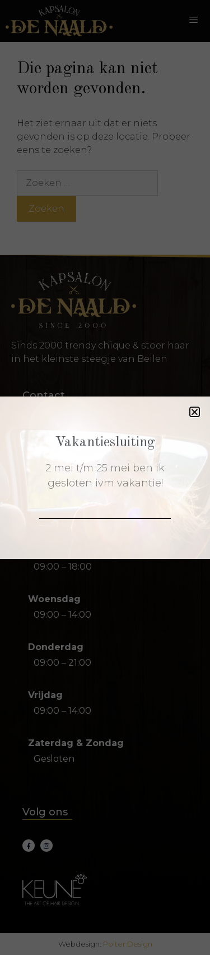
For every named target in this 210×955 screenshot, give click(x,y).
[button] (194, 412)
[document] (105, 477)
